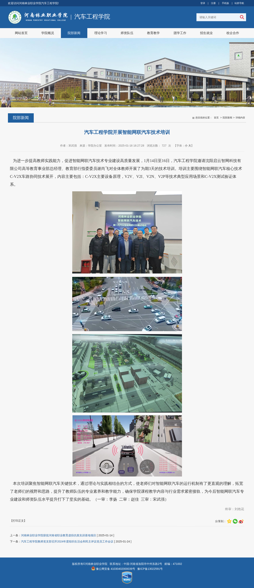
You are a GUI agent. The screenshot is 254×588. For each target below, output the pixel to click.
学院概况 (47, 33)
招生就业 (206, 33)
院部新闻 (74, 33)
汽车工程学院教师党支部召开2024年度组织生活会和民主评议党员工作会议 (67, 541)
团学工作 (180, 33)
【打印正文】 (18, 520)
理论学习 (100, 33)
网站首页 (21, 33)
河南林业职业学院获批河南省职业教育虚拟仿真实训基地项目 (58, 535)
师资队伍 (127, 33)
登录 (202, 3)
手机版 (225, 3)
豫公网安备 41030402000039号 (113, 568)
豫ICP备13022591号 (150, 568)
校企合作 (232, 33)
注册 (213, 3)
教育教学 (153, 33)
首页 (216, 117)
